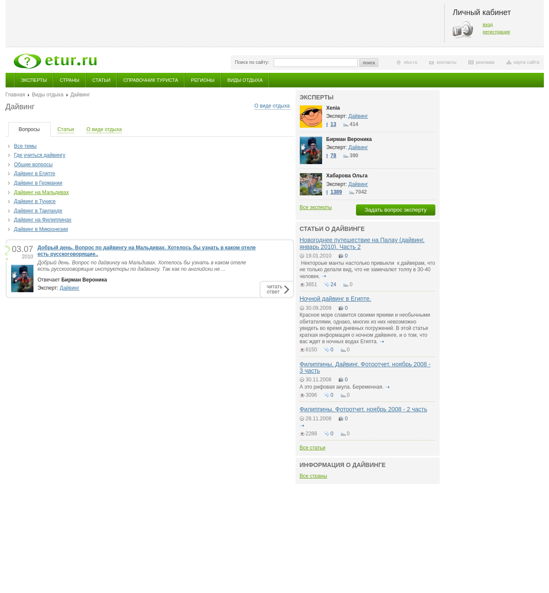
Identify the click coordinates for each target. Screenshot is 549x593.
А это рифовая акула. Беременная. (342, 387)
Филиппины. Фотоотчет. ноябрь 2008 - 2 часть (363, 409)
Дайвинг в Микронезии (41, 229)
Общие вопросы (33, 165)
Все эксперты (316, 207)
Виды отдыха (244, 80)
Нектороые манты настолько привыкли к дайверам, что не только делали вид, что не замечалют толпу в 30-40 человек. (367, 269)
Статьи (101, 80)
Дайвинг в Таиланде (38, 211)
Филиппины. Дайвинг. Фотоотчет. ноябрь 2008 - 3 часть (365, 367)
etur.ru (410, 62)
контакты (446, 62)
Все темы (25, 146)
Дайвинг (69, 288)
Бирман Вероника (349, 139)
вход (488, 24)
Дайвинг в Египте (34, 174)
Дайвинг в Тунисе (35, 201)
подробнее (324, 276)
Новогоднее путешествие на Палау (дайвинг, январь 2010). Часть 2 (362, 243)
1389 (336, 192)
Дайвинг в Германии (38, 183)
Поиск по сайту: (252, 62)
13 (333, 124)
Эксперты (34, 80)
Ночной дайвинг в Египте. (335, 298)
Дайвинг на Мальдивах (41, 192)
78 (333, 156)
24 (333, 285)
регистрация (496, 31)
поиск (369, 62)
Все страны (313, 476)
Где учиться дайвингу (40, 155)
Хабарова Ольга (347, 176)
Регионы (202, 80)
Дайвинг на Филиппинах (43, 220)
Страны (69, 80)
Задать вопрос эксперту (395, 210)
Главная (15, 95)
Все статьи (313, 448)
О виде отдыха (272, 106)
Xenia (333, 108)
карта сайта (527, 62)
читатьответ (274, 289)
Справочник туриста (150, 80)
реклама (485, 62)
